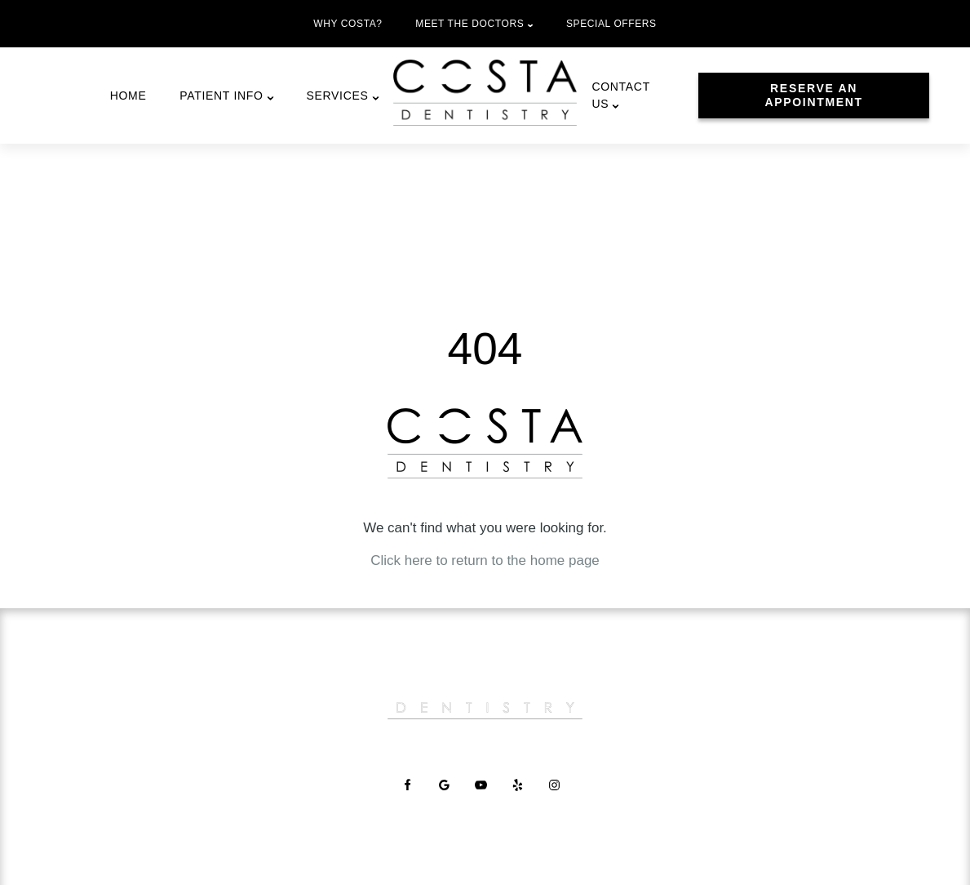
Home (128, 95)
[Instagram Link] (558, 808)
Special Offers (611, 23)
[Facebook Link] (411, 808)
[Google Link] (448, 808)
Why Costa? (347, 23)
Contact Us (620, 95)
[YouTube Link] (485, 808)
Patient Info (221, 95)
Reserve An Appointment (813, 95)
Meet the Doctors (469, 23)
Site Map (665, 853)
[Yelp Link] (521, 808)
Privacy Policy (598, 853)
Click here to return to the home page (485, 560)
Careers (481, 747)
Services (337, 95)
